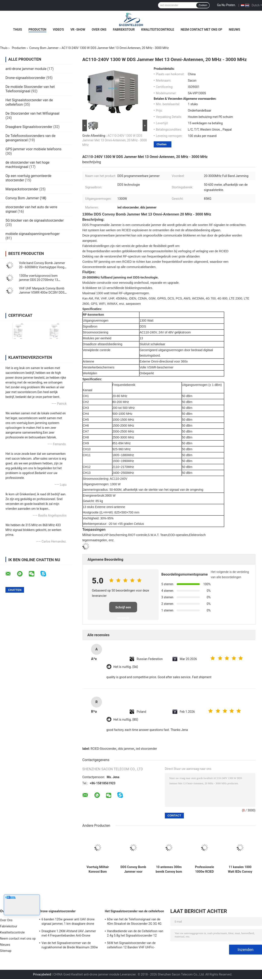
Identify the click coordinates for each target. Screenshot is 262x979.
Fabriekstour (124, 29)
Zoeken (202, 5)
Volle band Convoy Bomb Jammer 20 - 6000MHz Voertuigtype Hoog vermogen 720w (42, 267)
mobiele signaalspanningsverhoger (32, 234)
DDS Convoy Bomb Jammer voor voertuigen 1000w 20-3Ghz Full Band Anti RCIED (133, 869)
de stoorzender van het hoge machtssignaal (27, 164)
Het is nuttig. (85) (125, 720)
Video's (58, 29)
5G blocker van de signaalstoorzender (34, 220)
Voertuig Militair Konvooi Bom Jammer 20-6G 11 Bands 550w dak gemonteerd (97, 869)
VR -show (78, 29)
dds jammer (126, 748)
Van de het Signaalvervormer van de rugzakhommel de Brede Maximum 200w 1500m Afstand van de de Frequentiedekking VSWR (69, 945)
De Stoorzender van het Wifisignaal (32, 113)
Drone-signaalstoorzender (25, 78)
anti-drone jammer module (26, 69)
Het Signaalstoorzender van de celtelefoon (134, 911)
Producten (37, 29)
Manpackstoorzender (21, 189)
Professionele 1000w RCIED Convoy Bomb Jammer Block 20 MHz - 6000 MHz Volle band (204, 869)
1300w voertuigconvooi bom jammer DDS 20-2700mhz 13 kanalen (38, 280)
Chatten (162, 144)
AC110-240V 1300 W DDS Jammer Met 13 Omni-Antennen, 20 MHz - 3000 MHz (114, 140)
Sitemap (5, 951)
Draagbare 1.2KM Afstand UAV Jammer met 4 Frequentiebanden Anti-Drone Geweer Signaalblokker (68, 934)
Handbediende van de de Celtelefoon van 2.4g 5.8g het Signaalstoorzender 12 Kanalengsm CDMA (135, 934)
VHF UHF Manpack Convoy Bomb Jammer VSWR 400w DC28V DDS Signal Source (41, 292)
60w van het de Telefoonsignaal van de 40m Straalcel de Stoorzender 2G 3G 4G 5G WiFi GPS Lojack (134, 922)
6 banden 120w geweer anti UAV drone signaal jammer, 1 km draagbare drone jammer (68, 922)
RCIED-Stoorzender (103, 748)
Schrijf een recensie (123, 609)
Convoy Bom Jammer (44, 48)
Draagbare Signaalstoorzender (28, 127)
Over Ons (99, 29)
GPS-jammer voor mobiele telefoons (33, 149)
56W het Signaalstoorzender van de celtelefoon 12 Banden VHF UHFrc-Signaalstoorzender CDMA (131, 945)
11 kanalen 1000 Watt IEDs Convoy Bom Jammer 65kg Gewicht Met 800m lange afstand (240, 869)
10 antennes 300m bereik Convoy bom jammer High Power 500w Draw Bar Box (169, 869)
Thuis (17, 29)
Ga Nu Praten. (226, 5)
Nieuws (234, 29)
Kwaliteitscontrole (157, 29)
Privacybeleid (42, 974)
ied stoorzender (146, 748)
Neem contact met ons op (201, 29)
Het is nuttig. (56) (125, 667)
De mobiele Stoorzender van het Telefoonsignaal (30, 89)
